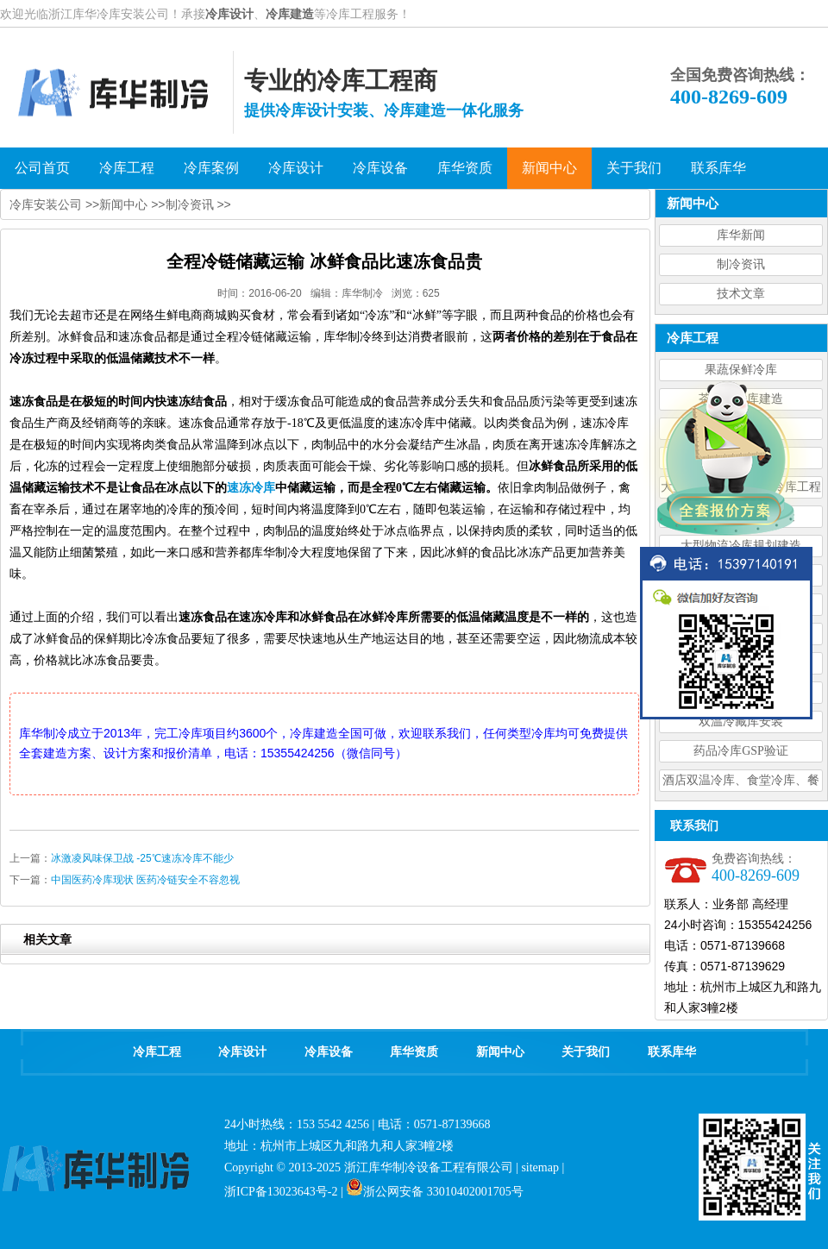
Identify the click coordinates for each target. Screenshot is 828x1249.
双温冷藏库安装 (741, 721)
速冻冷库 (251, 487)
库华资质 (414, 1051)
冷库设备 (328, 1051)
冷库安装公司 (45, 204)
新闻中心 (123, 204)
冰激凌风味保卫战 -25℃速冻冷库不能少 (142, 858)
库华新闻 (741, 235)
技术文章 (741, 293)
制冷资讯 (741, 264)
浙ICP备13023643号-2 (280, 1191)
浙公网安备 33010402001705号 (435, 1191)
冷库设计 (229, 14)
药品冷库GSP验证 (740, 750)
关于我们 (585, 1051)
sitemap (540, 1167)
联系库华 (672, 1051)
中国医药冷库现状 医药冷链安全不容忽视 (145, 880)
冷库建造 (290, 14)
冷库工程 (157, 1051)
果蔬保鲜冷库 (741, 369)
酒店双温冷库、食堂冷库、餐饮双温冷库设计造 (740, 783)
